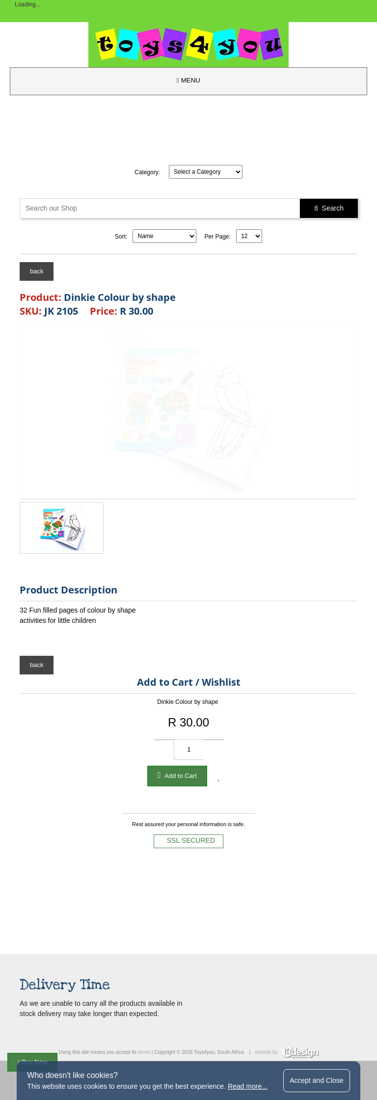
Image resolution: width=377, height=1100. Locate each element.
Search (329, 208)
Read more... (248, 1086)
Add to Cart (177, 775)
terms (144, 1052)
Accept (317, 1080)
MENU (188, 80)
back (36, 271)
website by (287, 1052)
